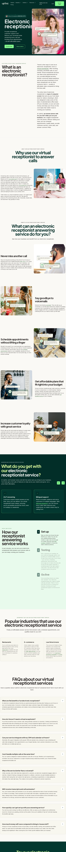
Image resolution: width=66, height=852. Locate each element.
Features (12, 2)
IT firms (60, 654)
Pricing (12, 4)
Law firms (56, 838)
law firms (57, 653)
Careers (25, 842)
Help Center (26, 844)
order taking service (30, 651)
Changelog (45, 840)
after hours (23, 261)
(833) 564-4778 (43, 3)
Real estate (56, 848)
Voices (44, 844)
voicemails (48, 305)
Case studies (26, 850)
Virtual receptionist (36, 842)
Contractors (57, 840)
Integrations (46, 842)
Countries (45, 848)
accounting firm (23, 185)
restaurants (5, 649)
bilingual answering (42, 503)
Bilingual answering (35, 846)
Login (53, 3)
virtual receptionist (43, 68)
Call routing (36, 849)
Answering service (35, 838)
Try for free (59, 3)
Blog (24, 840)
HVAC (55, 842)
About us (25, 838)
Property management (57, 845)
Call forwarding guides (27, 847)
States (44, 846)
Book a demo (20, 46)
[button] (18, 3)
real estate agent (13, 179)
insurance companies (51, 654)
